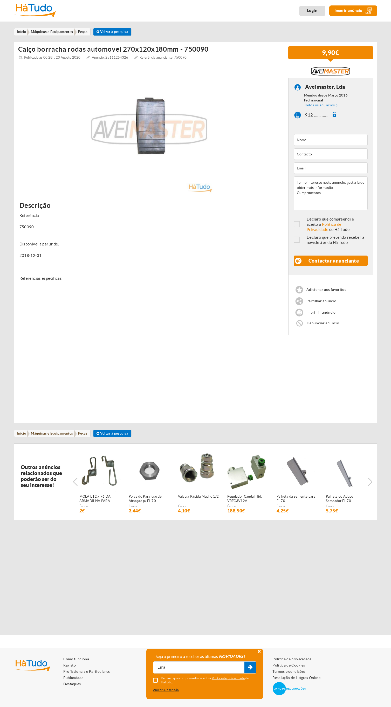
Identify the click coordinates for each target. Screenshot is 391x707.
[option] (149, 132)
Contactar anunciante (334, 264)
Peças (87, 438)
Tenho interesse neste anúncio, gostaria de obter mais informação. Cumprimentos (331, 197)
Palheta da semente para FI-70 (296, 504)
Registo (69, 665)
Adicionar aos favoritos (327, 293)
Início (22, 438)
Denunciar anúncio (323, 327)
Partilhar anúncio (322, 305)
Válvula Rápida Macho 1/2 (198, 502)
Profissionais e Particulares (86, 671)
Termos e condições (288, 671)
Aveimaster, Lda (325, 90)
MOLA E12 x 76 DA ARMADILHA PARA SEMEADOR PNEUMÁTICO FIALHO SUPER (97, 504)
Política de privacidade (291, 659)
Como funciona (76, 659)
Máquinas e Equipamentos (55, 438)
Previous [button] (75, 487)
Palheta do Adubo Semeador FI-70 (339, 504)
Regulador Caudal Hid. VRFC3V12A (244, 504)
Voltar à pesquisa (119, 32)
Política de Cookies (288, 665)
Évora (83, 511)
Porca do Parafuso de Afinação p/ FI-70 (145, 504)
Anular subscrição (166, 689)
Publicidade (73, 678)
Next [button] (370, 487)
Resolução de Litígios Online (296, 678)
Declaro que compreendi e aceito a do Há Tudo (330, 227)
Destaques (72, 684)
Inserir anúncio (353, 11)
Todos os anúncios (319, 108)
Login (312, 10)
